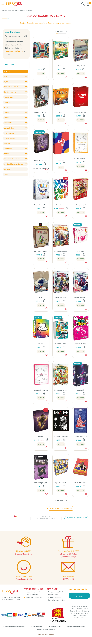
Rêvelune (41, 436)
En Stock (41, 73)
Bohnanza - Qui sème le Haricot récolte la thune (41, 251)
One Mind (41, 344)
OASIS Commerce (49, 634)
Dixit (60, 112)
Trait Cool (80, 251)
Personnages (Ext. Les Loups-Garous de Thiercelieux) (41, 483)
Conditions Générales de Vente (14, 627)
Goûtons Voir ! (81, 205)
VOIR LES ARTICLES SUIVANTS (60, 508)
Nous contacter (36, 627)
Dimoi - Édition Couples (80, 112)
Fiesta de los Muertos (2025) (41, 205)
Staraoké (80, 390)
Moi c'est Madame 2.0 (80, 483)
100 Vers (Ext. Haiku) (41, 112)
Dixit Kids (61, 66)
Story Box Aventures (61, 390)
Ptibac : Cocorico (80, 436)
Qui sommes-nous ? (55, 597)
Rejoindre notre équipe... (56, 600)
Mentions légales (54, 627)
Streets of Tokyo (80, 344)
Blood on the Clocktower (41, 160)
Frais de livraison (32, 595)
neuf (60, 167)
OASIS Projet (41, 634)
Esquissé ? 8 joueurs (61, 483)
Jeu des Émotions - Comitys (41, 390)
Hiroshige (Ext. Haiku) (80, 66)
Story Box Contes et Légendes (61, 251)
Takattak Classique (61, 436)
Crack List (60, 160)
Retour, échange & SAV (34, 597)
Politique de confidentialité (75, 627)
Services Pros (53, 595)
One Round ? (60, 205)
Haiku (41, 297)
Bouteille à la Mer (61, 344)
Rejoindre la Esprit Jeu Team (77, 518)
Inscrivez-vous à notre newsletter (79, 595)
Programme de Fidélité (56, 592)
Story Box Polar (60, 297)
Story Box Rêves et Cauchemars (80, 297)
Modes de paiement (33, 592)
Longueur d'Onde (41, 66)
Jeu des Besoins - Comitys (80, 158)
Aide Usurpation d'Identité (46, 630)
